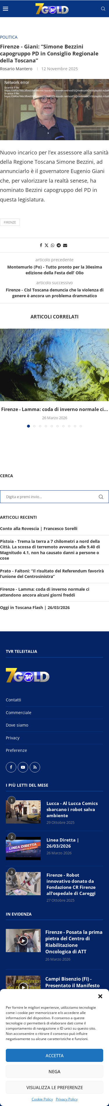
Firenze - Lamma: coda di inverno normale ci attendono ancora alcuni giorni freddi (44, 592)
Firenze (10, 222)
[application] (54, 109)
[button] (100, 996)
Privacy (12, 738)
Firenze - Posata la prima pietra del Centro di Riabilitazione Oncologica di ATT (74, 942)
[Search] (103, 8)
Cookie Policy (42, 1099)
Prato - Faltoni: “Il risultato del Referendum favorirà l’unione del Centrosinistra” (52, 573)
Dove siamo (17, 725)
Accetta (55, 1055)
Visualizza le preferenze (54, 1087)
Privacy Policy (67, 1099)
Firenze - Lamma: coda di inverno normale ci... (54, 409)
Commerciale (18, 712)
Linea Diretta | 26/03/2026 (63, 843)
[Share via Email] (65, 245)
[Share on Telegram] (59, 245)
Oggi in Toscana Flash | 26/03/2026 (35, 607)
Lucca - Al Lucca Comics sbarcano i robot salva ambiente (72, 809)
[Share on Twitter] (46, 245)
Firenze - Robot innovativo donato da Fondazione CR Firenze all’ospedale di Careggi (71, 884)
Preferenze (16, 750)
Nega (54, 1071)
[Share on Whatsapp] (52, 245)
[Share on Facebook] (41, 245)
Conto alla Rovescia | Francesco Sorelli (38, 528)
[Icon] (23, 940)
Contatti (13, 699)
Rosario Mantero (16, 68)
